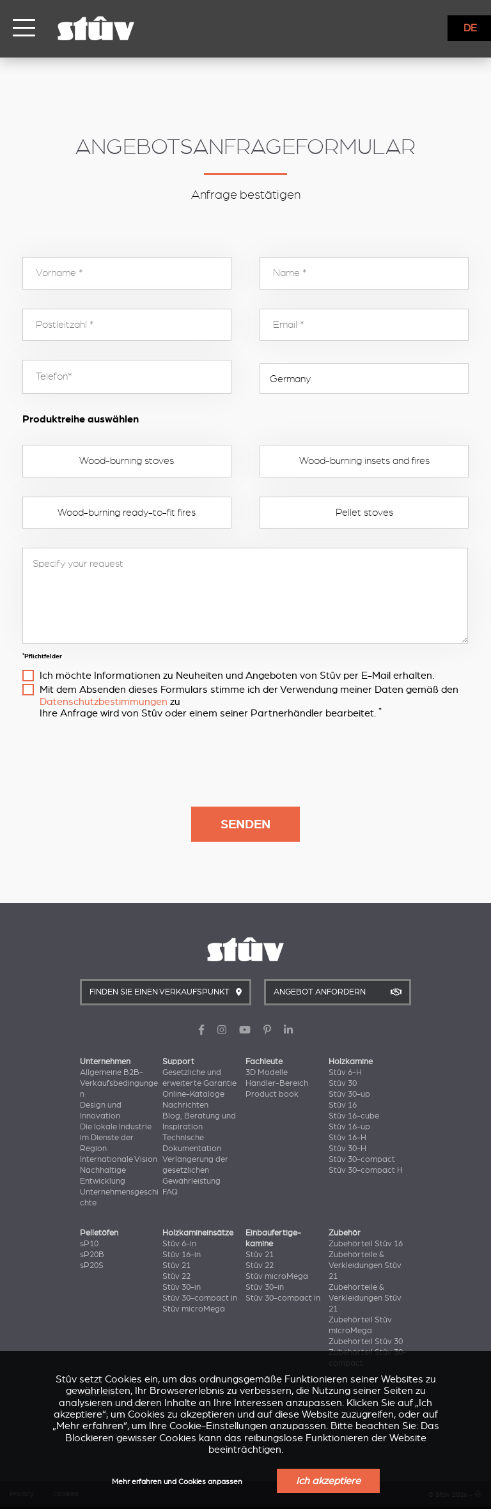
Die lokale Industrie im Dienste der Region (116, 1137)
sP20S (92, 1265)
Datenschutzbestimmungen (104, 702)
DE (470, 28)
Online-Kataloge (193, 1094)
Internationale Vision (118, 1159)
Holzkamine (351, 1061)
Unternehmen (105, 1061)
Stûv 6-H (345, 1072)
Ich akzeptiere (328, 1481)
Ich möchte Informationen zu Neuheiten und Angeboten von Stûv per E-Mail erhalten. (237, 675)
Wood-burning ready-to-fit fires (127, 512)
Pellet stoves (364, 512)
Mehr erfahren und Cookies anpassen (177, 1482)
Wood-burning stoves (126, 461)
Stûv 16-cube (354, 1115)
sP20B (92, 1254)
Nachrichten (185, 1105)
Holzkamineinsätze (197, 1232)
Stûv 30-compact (362, 1159)
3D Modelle (267, 1072)
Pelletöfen (99, 1232)
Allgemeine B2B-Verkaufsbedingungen (119, 1083)
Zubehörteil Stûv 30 (366, 1341)
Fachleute (264, 1061)
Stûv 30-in (181, 1287)
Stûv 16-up (349, 1126)
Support (178, 1061)
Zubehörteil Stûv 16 (366, 1243)
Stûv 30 (343, 1083)
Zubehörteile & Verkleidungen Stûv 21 (365, 1265)
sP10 (89, 1243)
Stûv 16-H (347, 1137)
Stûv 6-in (179, 1243)
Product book (272, 1094)
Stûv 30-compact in (199, 1298)
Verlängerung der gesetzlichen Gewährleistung (195, 1170)
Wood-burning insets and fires (364, 461)
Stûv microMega (193, 1308)
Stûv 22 (176, 1276)
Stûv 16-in (181, 1254)
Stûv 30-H (347, 1148)
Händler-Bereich (277, 1083)
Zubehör (345, 1232)
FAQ (170, 1192)
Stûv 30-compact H (366, 1170)
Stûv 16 (343, 1105)
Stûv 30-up (349, 1094)
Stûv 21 (176, 1265)
